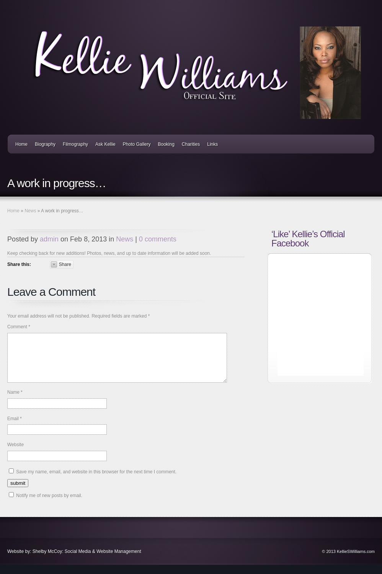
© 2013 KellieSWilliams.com (348, 560)
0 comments (157, 239)
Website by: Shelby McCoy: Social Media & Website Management (74, 560)
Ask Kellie (105, 144)
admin (49, 239)
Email (14, 427)
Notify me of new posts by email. (49, 504)
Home (21, 144)
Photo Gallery (137, 144)
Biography (45, 144)
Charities (191, 144)
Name (15, 401)
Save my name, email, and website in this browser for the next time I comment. (96, 481)
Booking (166, 144)
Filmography (75, 144)
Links (212, 144)
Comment (18, 326)
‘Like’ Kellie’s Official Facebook (308, 238)
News (30, 211)
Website (15, 454)
